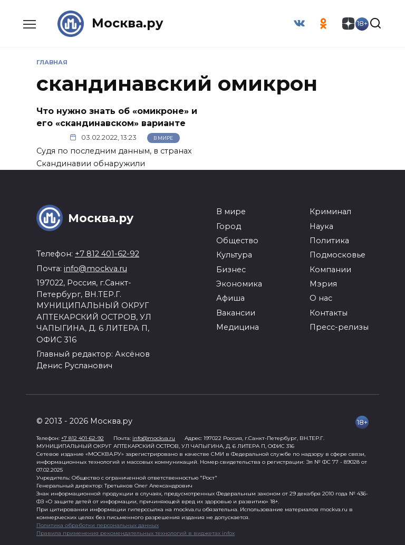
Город (228, 226)
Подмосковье (337, 255)
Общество (237, 240)
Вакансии (235, 312)
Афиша (230, 298)
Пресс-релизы (339, 327)
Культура (234, 255)
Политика (329, 240)
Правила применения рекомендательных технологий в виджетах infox (135, 533)
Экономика (239, 284)
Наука (321, 226)
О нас (321, 298)
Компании (330, 269)
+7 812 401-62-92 (107, 254)
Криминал (330, 211)
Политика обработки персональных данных (97, 525)
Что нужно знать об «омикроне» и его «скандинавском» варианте (116, 117)
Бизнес (231, 269)
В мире (163, 137)
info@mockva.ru (95, 268)
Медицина (237, 327)
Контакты (329, 312)
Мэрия (323, 284)
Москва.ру (127, 23)
